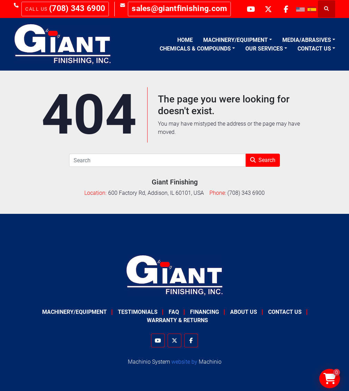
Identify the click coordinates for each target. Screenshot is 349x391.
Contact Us (314, 48)
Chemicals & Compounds (195, 48)
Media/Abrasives (306, 40)
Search (262, 160)
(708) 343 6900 (77, 8)
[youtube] (250, 9)
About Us (243, 312)
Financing (204, 312)
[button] (237, 40)
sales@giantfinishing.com (179, 8)
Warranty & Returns (177, 320)
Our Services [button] (264, 48)
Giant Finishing (175, 182)
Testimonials (138, 312)
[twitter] (268, 9)
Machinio (210, 361)
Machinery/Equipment (235, 40)
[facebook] (285, 9)
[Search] (157, 160)
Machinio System (149, 361)
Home (185, 40)
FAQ (174, 312)
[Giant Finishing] (175, 275)
